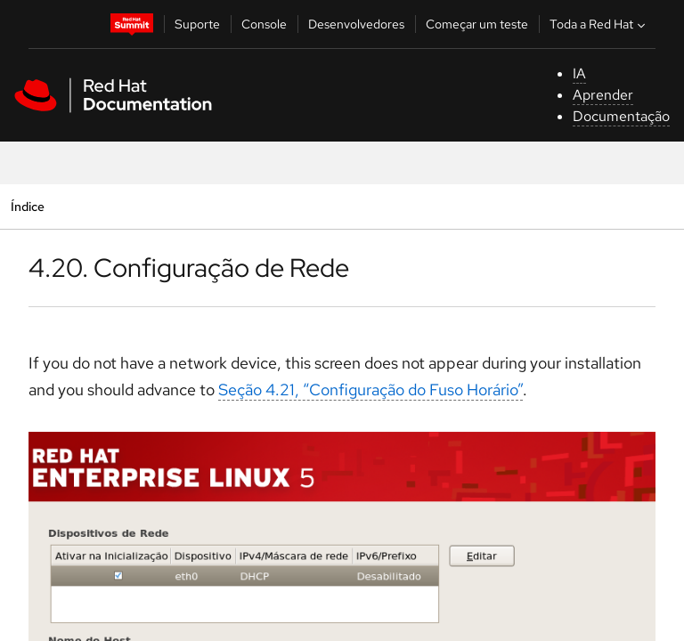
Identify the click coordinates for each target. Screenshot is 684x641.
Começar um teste (477, 24)
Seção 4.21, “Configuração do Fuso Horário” (370, 389)
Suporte (197, 24)
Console (264, 24)
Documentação (621, 116)
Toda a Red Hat (599, 24)
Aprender (603, 94)
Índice (27, 206)
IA (579, 73)
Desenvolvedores (356, 24)
